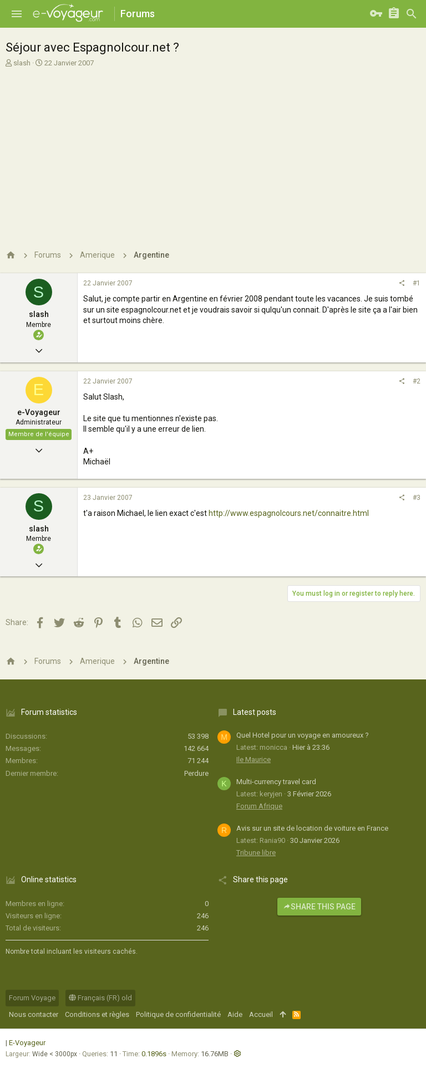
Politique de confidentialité (178, 1014)
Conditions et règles (97, 1014)
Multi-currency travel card (276, 782)
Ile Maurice (253, 759)
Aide (234, 1014)
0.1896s (153, 1054)
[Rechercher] (411, 14)
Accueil (261, 1014)
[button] (17, 14)
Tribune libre (256, 852)
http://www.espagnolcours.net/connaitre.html (289, 513)
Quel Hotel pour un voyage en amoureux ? (302, 735)
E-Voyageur (27, 1043)
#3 (416, 498)
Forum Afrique (259, 806)
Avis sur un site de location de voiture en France (312, 828)
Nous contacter (33, 1014)
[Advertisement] (212, 151)
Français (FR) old (100, 998)
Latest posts (254, 712)
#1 (416, 283)
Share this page (319, 906)
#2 (416, 381)
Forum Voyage (32, 998)
